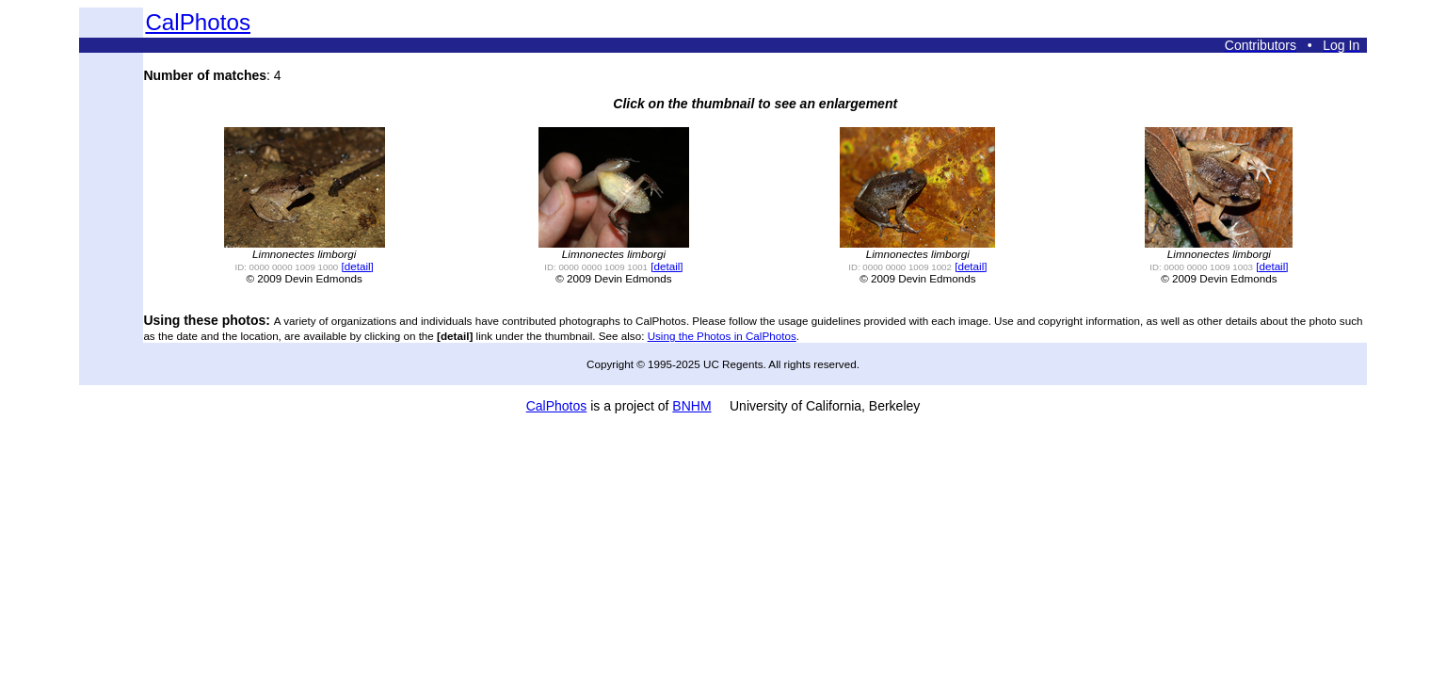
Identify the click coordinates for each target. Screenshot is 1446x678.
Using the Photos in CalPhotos (722, 336)
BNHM (691, 405)
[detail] (357, 266)
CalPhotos (197, 22)
